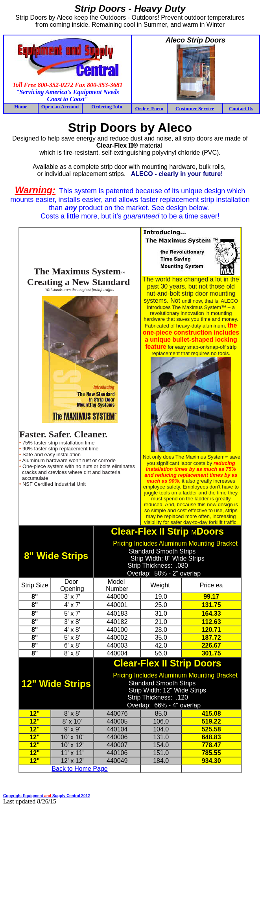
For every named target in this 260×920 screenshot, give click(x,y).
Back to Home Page (79, 768)
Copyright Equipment (23, 796)
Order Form (149, 108)
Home (20, 106)
